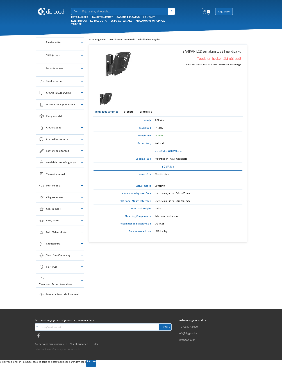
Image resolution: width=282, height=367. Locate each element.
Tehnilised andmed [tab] (106, 112)
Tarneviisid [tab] (145, 112)
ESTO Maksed (79, 17)
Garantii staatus (128, 17)
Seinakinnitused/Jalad (149, 39)
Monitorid (130, 39)
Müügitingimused (79, 344)
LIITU (165, 327)
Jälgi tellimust (102, 17)
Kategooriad (99, 39)
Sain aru (91, 361)
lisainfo (159, 135)
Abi (96, 344)
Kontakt (149, 17)
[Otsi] (171, 11)
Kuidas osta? (98, 20)
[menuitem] (60, 43)
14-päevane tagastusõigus (49, 344)
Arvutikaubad (115, 39)
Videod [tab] (128, 112)
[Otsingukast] (124, 11)
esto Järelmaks (121, 20)
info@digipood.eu (188, 333)
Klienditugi (79, 20)
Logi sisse (224, 12)
